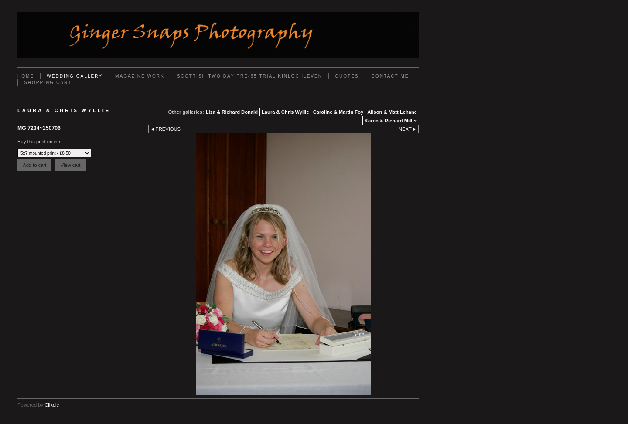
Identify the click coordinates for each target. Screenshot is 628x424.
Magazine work (139, 76)
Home (25, 76)
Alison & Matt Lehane (392, 112)
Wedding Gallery (74, 76)
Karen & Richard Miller (391, 120)
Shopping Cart (48, 82)
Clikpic (51, 404)
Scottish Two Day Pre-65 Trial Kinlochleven (249, 76)
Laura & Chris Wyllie (285, 112)
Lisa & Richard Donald (232, 112)
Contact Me (390, 76)
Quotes (347, 76)
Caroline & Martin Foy (338, 112)
